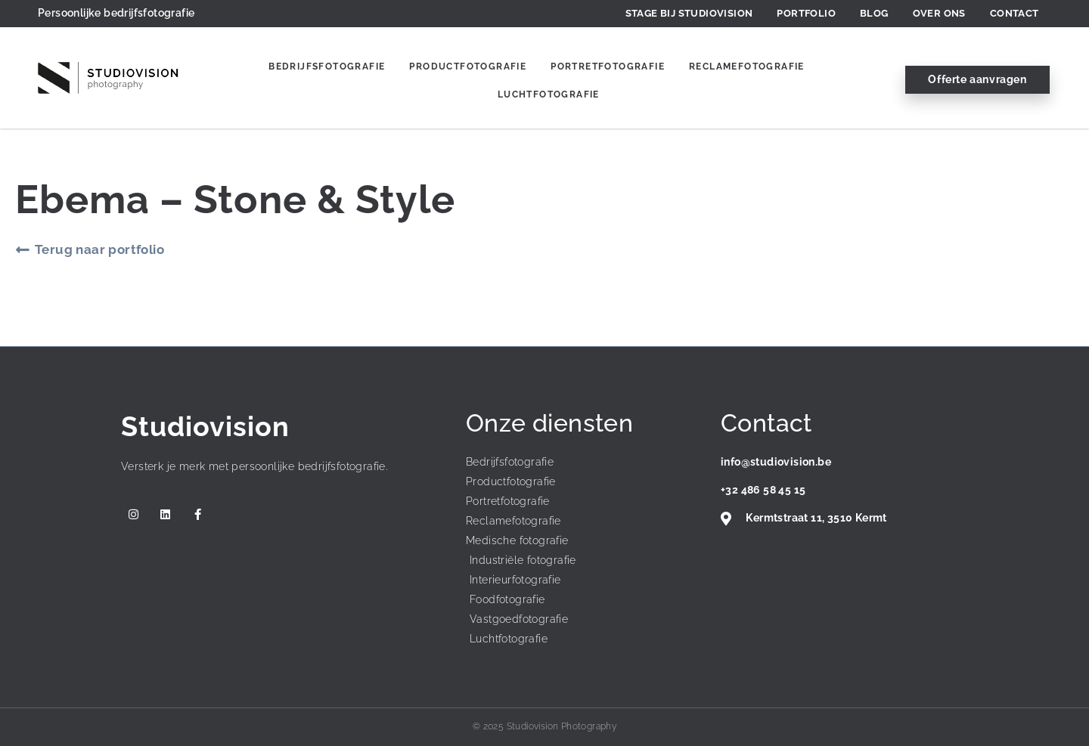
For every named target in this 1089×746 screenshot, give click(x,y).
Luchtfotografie (549, 94)
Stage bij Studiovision (689, 13)
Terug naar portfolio (99, 249)
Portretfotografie (608, 66)
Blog (874, 13)
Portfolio (806, 13)
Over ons (939, 13)
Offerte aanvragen (977, 79)
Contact (1014, 13)
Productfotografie (467, 66)
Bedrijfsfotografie (326, 66)
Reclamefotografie (747, 66)
